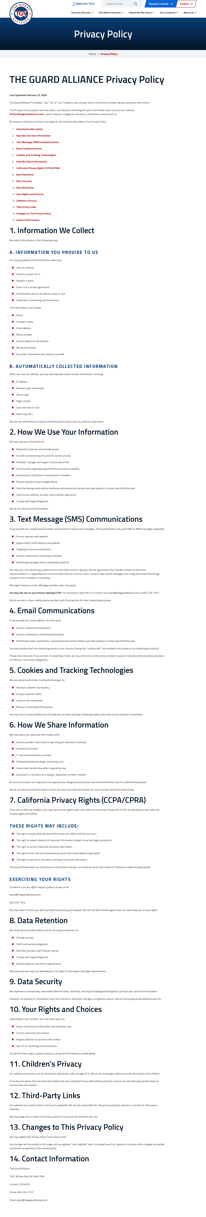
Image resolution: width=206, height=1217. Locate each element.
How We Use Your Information (33, 136)
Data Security (24, 181)
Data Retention (25, 174)
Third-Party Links (26, 207)
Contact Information (28, 220)
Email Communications (29, 148)
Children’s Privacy (26, 201)
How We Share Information (31, 161)
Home (92, 54)
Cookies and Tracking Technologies (36, 155)
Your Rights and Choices (30, 194)
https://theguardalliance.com (26, 114)
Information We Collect (29, 129)
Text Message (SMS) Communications (37, 142)
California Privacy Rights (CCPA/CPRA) (38, 168)
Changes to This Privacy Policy (33, 213)
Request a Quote (158, 4)
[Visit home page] (20, 13)
